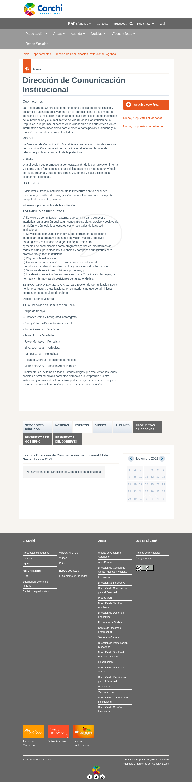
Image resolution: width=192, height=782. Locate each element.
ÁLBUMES (123, 425)
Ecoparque (104, 577)
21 (163, 484)
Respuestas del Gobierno (66, 439)
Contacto (102, 23)
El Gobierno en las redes (73, 576)
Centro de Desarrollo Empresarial (110, 629)
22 (129, 491)
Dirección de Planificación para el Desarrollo (112, 679)
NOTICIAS (62, 425)
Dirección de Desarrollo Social (111, 669)
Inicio (26, 54)
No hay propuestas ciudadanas (142, 118)
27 (158, 491)
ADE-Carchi (105, 562)
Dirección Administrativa (111, 582)
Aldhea (155, 763)
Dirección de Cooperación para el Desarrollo (113, 590)
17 (141, 484)
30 (135, 498)
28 (163, 491)
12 (152, 477)
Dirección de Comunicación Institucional (78, 54)
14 (163, 477)
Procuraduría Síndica (110, 622)
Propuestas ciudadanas (145, 427)
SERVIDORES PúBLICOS (34, 427)
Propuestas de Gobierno (37, 439)
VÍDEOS (100, 425)
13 (158, 477)
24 (141, 491)
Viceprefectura (106, 692)
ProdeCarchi (105, 597)
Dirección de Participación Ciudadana (113, 645)
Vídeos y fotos (123, 33)
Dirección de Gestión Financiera (110, 709)
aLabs (165, 763)
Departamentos (41, 54)
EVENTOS (82, 425)
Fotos (62, 563)
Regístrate (143, 23)
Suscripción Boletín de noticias (35, 583)
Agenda (78, 33)
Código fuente (144, 558)
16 (135, 484)
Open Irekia (143, 759)
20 (158, 484)
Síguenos (83, 23)
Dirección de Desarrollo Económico (111, 614)
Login (162, 23)
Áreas (59, 33)
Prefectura (104, 686)
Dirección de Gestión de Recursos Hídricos (111, 654)
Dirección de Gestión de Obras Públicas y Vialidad (112, 569)
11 (146, 477)
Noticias (98, 33)
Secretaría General (109, 637)
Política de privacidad (148, 552)
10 (141, 477)
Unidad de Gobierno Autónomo (109, 554)
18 (146, 484)
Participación (36, 33)
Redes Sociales (38, 44)
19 (152, 484)
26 (152, 491)
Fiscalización (105, 662)
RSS (25, 576)
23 (135, 491)
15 (129, 484)
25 (146, 491)
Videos (63, 558)
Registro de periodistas (36, 591)
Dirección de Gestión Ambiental (110, 605)
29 (129, 498)
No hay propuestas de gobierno (143, 126)
